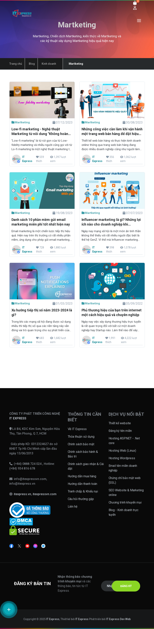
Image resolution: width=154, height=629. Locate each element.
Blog (32, 63)
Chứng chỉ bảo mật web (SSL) (125, 480)
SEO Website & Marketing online (126, 492)
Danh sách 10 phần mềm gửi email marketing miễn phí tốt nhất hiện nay (40, 222)
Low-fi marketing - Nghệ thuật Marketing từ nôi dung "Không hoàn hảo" (39, 132)
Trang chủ (15, 63)
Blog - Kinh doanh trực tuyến (124, 512)
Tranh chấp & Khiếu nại (83, 491)
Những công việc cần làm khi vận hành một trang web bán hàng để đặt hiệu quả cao (112, 132)
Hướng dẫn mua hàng (82, 476)
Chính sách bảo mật (81, 444)
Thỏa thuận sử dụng (81, 436)
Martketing (20, 122)
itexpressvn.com (44, 494)
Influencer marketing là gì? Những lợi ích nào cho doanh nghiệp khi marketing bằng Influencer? (111, 222)
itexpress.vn (22, 494)
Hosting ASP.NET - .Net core (124, 440)
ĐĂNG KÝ (125, 586)
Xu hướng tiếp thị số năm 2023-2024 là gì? (41, 312)
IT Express (52, 619)
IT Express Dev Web (118, 619)
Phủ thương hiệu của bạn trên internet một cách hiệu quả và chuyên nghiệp (112, 312)
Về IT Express (77, 429)
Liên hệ (72, 506)
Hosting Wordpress (122, 458)
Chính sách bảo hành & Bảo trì (83, 454)
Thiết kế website (120, 423)
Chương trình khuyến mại (125, 502)
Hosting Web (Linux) (122, 450)
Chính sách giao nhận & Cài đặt (86, 466)
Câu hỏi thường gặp (81, 499)
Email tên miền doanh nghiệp (123, 468)
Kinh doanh (49, 63)
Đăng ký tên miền (120, 431)
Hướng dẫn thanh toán (82, 484)
